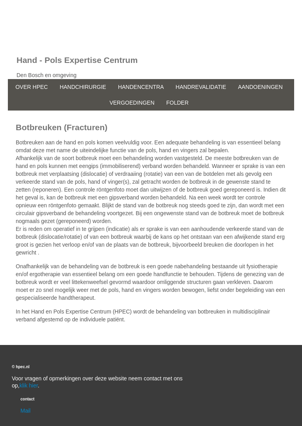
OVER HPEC (31, 87)
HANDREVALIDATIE (201, 87)
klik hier (28, 385)
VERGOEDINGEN (131, 103)
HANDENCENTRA (141, 87)
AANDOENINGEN (260, 87)
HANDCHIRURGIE (83, 87)
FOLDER (177, 103)
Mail (25, 411)
